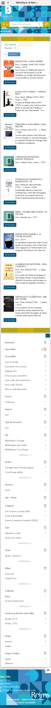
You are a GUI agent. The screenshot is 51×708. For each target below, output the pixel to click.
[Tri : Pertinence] (14, 54)
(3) (25, 478)
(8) (25, 561)
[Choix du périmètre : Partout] (5, 24)
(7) (25, 584)
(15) (25, 543)
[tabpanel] (25, 352)
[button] (25, 362)
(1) (25, 455)
